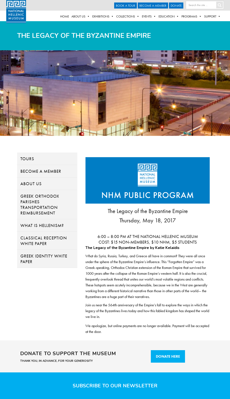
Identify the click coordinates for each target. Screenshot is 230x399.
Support (212, 16)
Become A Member (152, 6)
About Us (80, 16)
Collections (127, 16)
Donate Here (168, 356)
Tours (27, 158)
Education (169, 16)
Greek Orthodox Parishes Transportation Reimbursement (39, 204)
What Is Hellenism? (42, 225)
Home (64, 16)
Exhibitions (103, 16)
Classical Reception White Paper (43, 240)
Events (149, 16)
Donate (176, 6)
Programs (191, 16)
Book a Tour (125, 6)
